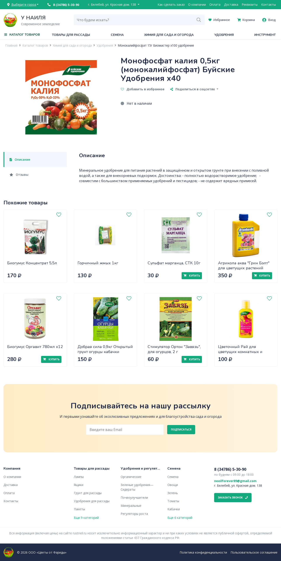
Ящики (78, 485)
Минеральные (131, 506)
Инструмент (265, 35)
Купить (192, 275)
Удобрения (224, 35)
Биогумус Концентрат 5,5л (32, 263)
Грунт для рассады (88, 493)
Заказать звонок (233, 497)
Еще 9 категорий (86, 518)
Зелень (172, 493)
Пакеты (79, 509)
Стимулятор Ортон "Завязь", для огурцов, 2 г (174, 349)
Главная (11, 45)
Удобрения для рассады (91, 501)
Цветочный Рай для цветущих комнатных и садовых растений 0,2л (240, 351)
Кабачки (173, 509)
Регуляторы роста (134, 514)
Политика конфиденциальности (203, 552)
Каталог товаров (35, 45)
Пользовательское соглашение (254, 552)
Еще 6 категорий (179, 518)
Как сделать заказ (171, 4)
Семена (117, 35)
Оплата (214, 4)
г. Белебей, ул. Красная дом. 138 (112, 4)
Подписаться (181, 429)
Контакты (268, 4)
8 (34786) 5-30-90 (63, 5)
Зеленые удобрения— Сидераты (137, 487)
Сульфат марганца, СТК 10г (174, 263)
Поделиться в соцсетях (193, 89)
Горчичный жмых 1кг (98, 263)
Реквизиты (250, 4)
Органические (131, 477)
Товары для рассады (71, 35)
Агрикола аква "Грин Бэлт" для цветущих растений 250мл (243, 267)
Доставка (231, 4)
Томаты (173, 501)
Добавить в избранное (143, 89)
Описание (20, 159)
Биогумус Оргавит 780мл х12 (35, 346)
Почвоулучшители (134, 497)
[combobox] (133, 20)
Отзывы (19, 174)
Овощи (172, 485)
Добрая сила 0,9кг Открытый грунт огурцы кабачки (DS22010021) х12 (105, 351)
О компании (197, 4)
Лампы (79, 477)
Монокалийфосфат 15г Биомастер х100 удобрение (156, 45)
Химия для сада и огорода (169, 35)
